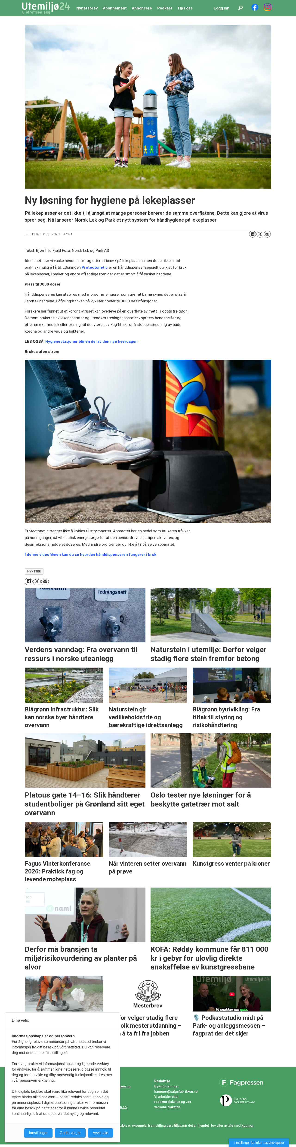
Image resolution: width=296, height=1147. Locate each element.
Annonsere (142, 8)
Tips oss (185, 8)
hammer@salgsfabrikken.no (176, 1091)
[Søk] (240, 8)
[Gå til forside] (46, 8)
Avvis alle (100, 1133)
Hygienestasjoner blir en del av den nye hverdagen (91, 341)
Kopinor (247, 1125)
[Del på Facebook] (252, 234)
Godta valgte (70, 1133)
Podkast (164, 8)
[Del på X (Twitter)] (259, 234)
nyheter (34, 571)
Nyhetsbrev (87, 8)
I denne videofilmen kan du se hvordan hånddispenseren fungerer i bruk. (91, 554)
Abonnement (115, 8)
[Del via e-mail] (267, 234)
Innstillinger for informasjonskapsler (259, 1142)
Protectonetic (95, 267)
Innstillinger (38, 1133)
